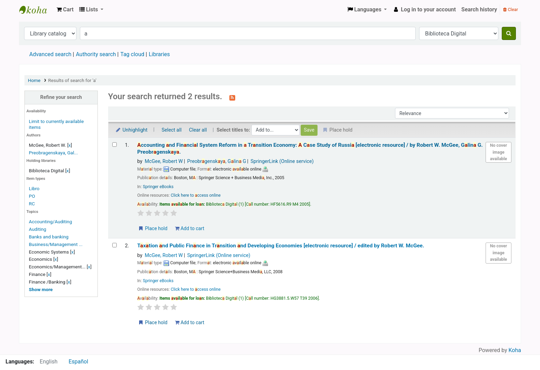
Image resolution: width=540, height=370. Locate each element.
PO (32, 196)
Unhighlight (131, 130)
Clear (510, 9)
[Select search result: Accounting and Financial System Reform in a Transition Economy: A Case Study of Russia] (114, 144)
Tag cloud (132, 54)
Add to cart (189, 228)
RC (32, 203)
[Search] (509, 33)
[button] (65, 10)
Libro (34, 188)
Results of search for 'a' (72, 80)
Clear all (198, 130)
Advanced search (50, 54)
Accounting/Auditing (50, 221)
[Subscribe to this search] (232, 97)
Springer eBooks (158, 186)
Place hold (153, 228)
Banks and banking (49, 236)
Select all (171, 130)
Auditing (37, 229)
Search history (479, 9)
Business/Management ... (56, 244)
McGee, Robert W (164, 161)
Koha (515, 350)
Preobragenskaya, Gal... (53, 152)
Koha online (36, 10)
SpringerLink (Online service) (281, 161)
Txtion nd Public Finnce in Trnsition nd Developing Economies (280, 246)
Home (34, 80)
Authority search (96, 54)
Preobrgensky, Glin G (216, 161)
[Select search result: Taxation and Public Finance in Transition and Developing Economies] (114, 245)
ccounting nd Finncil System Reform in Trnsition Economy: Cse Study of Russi (310, 148)
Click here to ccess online (196, 195)
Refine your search (61, 97)
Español (78, 361)
